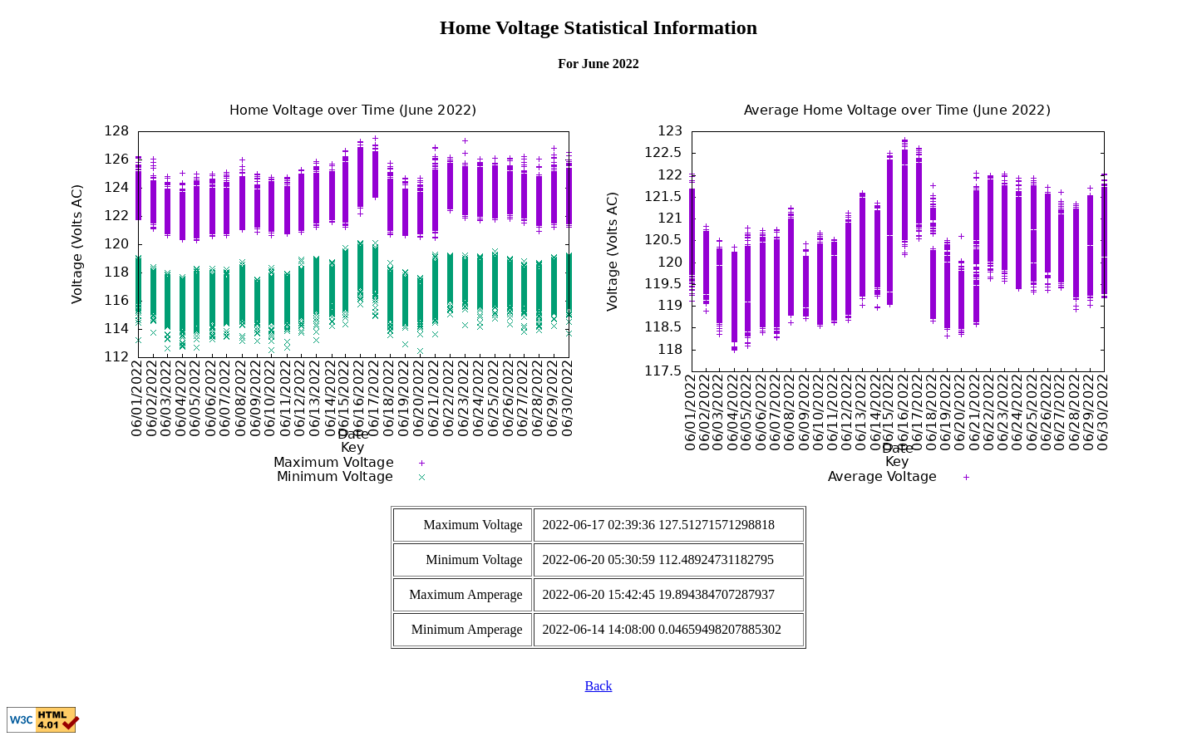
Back (599, 686)
